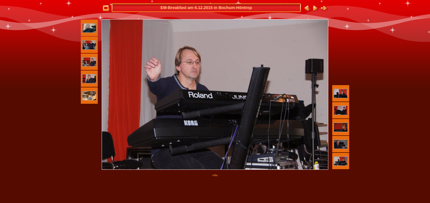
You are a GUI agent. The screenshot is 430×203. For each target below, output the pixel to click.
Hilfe (215, 175)
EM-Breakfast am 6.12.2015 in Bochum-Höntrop (206, 7)
